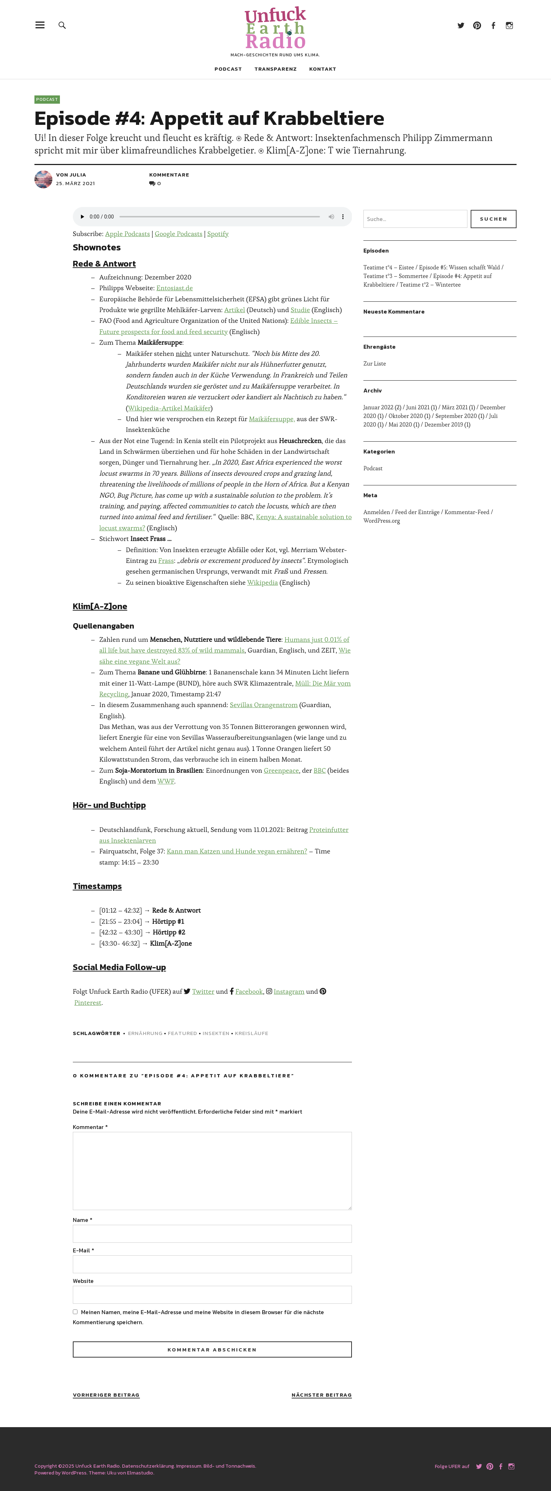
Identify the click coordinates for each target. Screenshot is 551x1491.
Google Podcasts (178, 233)
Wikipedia (262, 582)
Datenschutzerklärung (148, 1466)
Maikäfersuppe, (272, 418)
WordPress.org (381, 521)
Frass (166, 560)
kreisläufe (251, 1033)
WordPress (74, 1473)
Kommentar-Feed (466, 512)
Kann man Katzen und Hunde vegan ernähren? (237, 851)
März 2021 (455, 407)
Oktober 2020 (405, 416)
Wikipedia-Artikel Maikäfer (169, 408)
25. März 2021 (75, 183)
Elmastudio (140, 1473)
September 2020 (456, 416)
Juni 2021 (418, 407)
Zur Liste (374, 363)
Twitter (461, 25)
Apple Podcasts (127, 233)
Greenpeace (281, 770)
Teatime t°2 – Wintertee (430, 284)
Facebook (493, 25)
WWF (165, 781)
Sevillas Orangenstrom (264, 704)
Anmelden (376, 512)
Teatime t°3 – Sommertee (395, 276)
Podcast (228, 69)
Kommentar (90, 1127)
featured (182, 1033)
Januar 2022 (378, 407)
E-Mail (83, 1250)
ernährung (145, 1033)
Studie (300, 309)
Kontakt (322, 69)
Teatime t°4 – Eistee (388, 267)
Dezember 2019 (443, 424)
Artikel (234, 309)
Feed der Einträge (417, 512)
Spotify (218, 233)
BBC (320, 770)
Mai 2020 (400, 424)
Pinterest (477, 25)
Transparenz (275, 69)
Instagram (509, 25)
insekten (216, 1033)
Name (83, 1219)
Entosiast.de (174, 287)
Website (83, 1280)
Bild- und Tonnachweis (229, 1466)
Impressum (188, 1466)
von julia (71, 174)
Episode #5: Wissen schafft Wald (459, 267)
